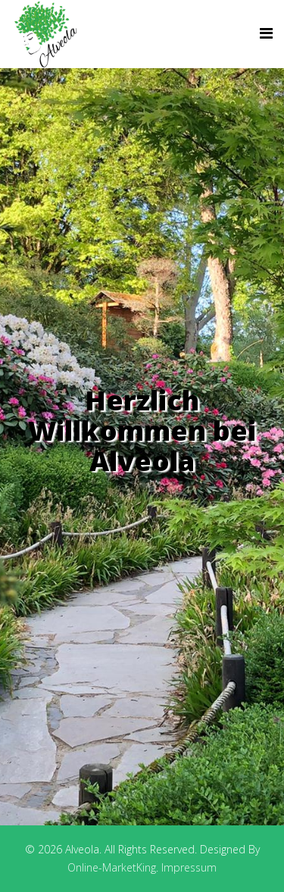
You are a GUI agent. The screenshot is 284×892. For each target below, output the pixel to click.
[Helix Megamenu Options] (266, 33)
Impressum (189, 867)
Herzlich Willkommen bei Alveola (142, 430)
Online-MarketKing (111, 867)
